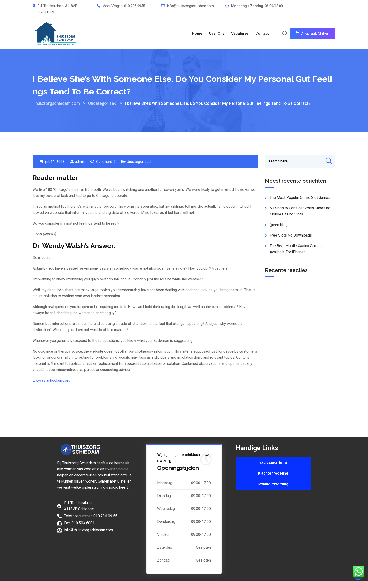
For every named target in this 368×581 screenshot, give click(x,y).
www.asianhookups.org (51, 380)
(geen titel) (279, 225)
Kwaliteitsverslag (273, 484)
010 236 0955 (134, 6)
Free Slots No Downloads (291, 235)
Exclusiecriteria (273, 462)
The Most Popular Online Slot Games (300, 197)
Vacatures (240, 33)
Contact (262, 33)
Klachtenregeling (273, 473)
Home (197, 33)
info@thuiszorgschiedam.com (190, 6)
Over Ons (217, 33)
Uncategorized (139, 161)
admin (80, 161)
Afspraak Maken (312, 33)
